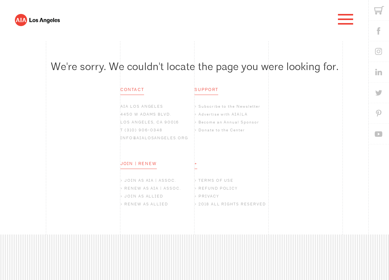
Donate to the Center (221, 130)
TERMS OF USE (215, 180)
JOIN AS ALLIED (143, 196)
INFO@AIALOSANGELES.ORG (154, 137)
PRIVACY (208, 196)
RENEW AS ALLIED (146, 204)
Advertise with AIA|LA (223, 114)
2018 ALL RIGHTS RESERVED (232, 204)
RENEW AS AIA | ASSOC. (152, 188)
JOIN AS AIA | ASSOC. (150, 180)
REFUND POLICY (218, 188)
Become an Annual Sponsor (228, 122)
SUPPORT (206, 89)
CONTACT (132, 89)
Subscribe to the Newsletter (229, 106)
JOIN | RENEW (138, 163)
